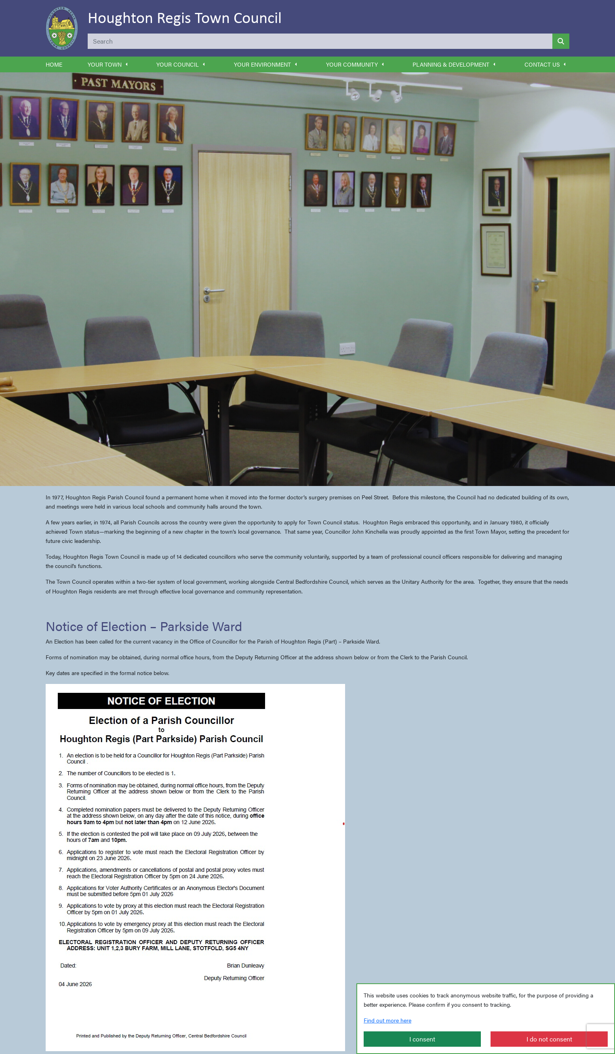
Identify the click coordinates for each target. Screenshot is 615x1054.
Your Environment (262, 64)
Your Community (352, 64)
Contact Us (542, 64)
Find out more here (387, 1020)
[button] (126, 64)
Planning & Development (451, 64)
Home (54, 64)
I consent (422, 1038)
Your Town (105, 64)
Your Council (177, 64)
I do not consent (549, 1038)
